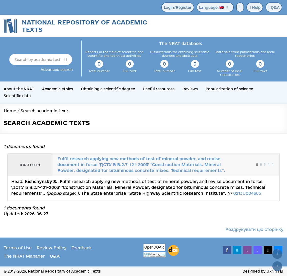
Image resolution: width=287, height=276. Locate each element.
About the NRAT (19, 89)
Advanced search (57, 70)
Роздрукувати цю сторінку (254, 229)
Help (254, 7)
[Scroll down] (277, 266)
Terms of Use (18, 247)
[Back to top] (277, 254)
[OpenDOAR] (155, 248)
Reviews (190, 89)
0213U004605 (247, 193)
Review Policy (51, 247)
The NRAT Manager (24, 256)
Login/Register (178, 7)
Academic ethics (57, 89)
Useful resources (159, 89)
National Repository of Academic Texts (84, 26)
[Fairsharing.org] (155, 254)
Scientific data (17, 96)
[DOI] (173, 250)
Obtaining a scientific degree (108, 89)
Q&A (274, 7)
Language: (211, 7)
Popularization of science (229, 89)
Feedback (81, 247)
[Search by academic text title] (40, 59)
